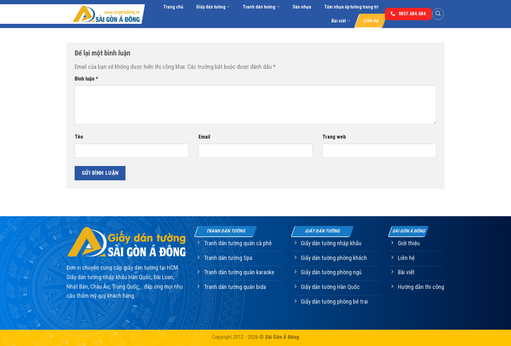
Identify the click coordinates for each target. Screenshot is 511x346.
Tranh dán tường (261, 7)
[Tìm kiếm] (438, 14)
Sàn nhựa (302, 6)
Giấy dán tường (213, 7)
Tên (79, 137)
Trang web (334, 137)
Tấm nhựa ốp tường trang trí (351, 6)
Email (204, 137)
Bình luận (86, 79)
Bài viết (340, 21)
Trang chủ (173, 6)
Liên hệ (371, 20)
